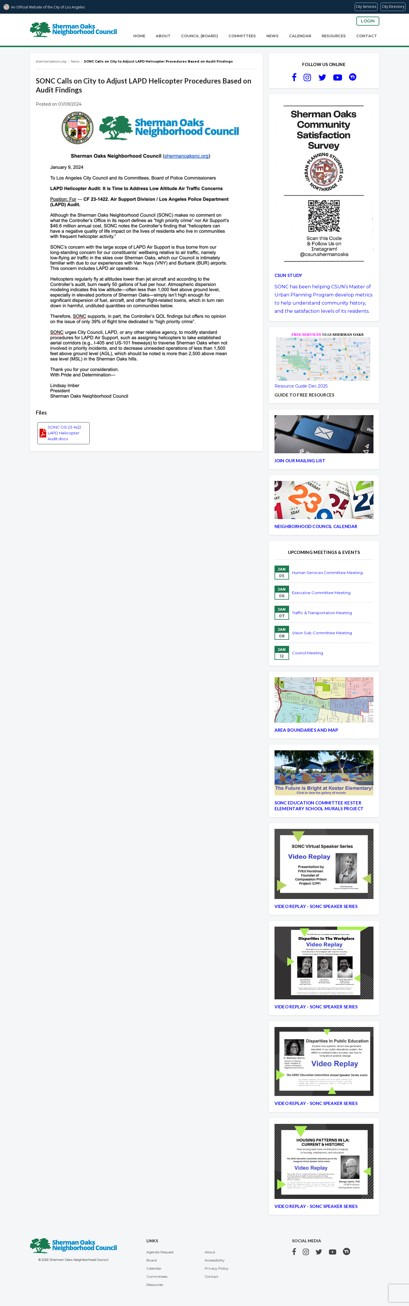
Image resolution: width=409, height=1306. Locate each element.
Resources (334, 35)
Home (139, 35)
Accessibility (215, 1260)
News (272, 35)
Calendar (300, 35)
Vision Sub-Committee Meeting (322, 632)
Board (151, 1260)
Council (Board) (199, 35)
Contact (366, 35)
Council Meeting (307, 653)
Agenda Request (160, 1252)
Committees (242, 35)
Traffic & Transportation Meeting (322, 612)
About (163, 35)
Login (368, 21)
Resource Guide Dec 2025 (301, 386)
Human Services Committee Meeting (327, 572)
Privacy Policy (217, 1268)
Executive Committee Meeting (321, 592)
